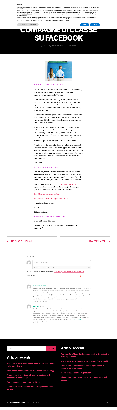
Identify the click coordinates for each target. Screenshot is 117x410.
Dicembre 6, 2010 (57, 48)
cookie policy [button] (20, 8)
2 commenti (72, 48)
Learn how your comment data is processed (69, 274)
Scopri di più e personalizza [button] (28, 24)
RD (46, 48)
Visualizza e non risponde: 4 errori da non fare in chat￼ (30, 373)
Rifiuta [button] (85, 24)
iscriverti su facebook (68, 187)
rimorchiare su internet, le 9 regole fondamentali (51, 201)
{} (55, 270)
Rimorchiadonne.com (21, 405)
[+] (58, 270)
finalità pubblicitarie (27, 14)
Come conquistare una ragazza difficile (24, 385)
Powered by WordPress (39, 405)
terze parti (44, 10)
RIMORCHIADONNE (39, 288)
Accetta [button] (95, 24)
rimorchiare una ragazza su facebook (47, 196)
